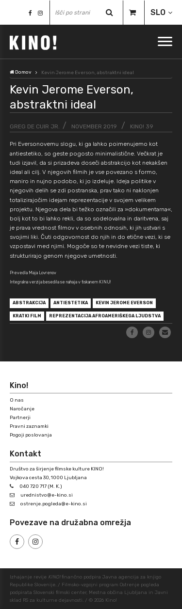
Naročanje (22, 409)
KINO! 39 (141, 126)
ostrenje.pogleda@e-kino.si (53, 504)
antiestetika (70, 302)
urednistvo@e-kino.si (46, 495)
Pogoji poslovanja (31, 435)
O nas (17, 400)
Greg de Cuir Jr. (35, 126)
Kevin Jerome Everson (124, 302)
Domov (21, 72)
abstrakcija (29, 302)
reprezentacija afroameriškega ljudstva (105, 315)
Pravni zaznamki (29, 426)
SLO (157, 12)
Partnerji (20, 418)
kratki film (27, 315)
